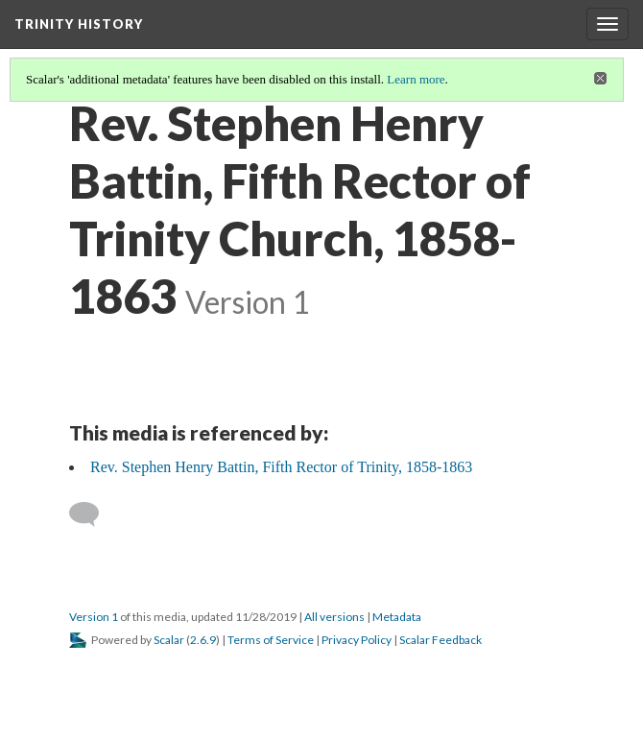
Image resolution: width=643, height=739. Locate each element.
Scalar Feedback (440, 639)
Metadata (396, 616)
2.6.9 (203, 639)
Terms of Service (270, 639)
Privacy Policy (357, 639)
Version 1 (93, 616)
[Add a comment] (92, 514)
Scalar (169, 639)
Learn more (415, 79)
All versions (334, 616)
